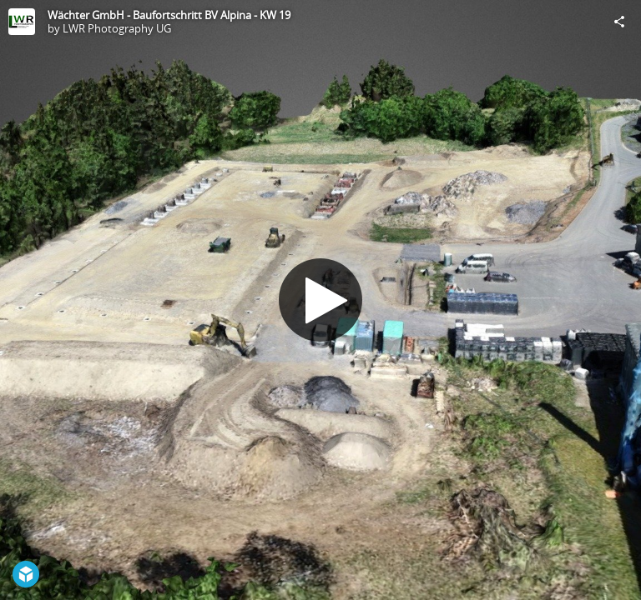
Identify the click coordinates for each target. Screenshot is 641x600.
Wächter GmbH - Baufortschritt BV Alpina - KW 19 (169, 15)
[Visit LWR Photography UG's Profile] (21, 21)
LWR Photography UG (117, 28)
